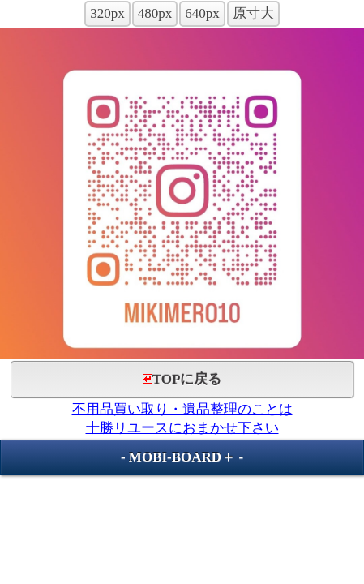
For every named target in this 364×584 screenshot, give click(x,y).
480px (155, 13)
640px (202, 13)
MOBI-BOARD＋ (182, 457)
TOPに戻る (182, 379)
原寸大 (253, 13)
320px (107, 13)
